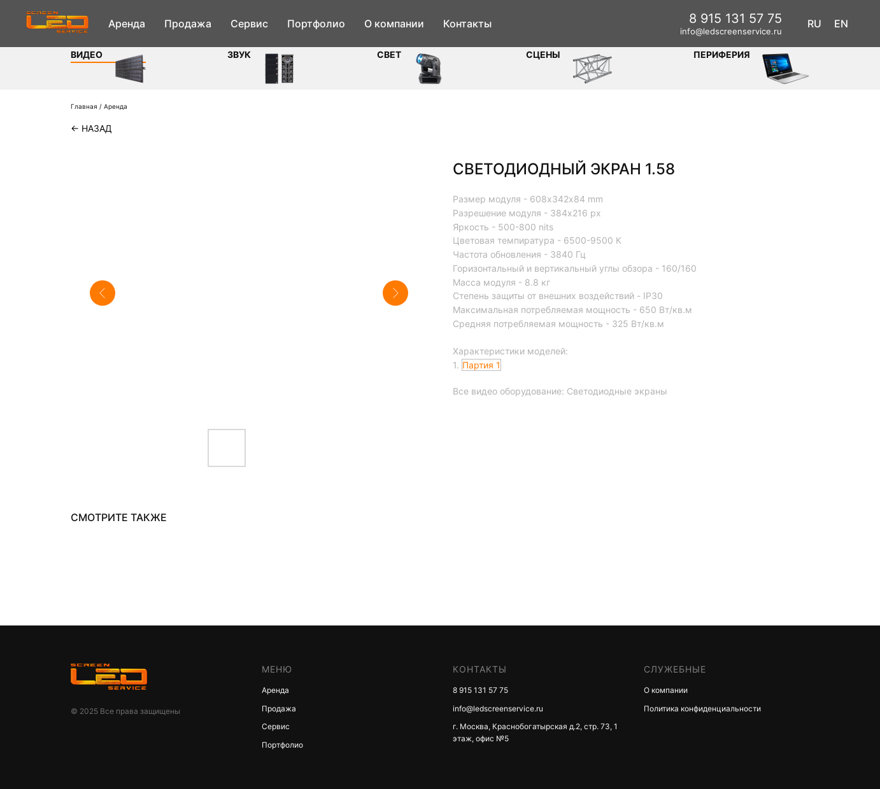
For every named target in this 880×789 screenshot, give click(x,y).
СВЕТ (389, 54)
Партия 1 (481, 365)
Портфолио (316, 23)
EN (841, 23)
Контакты (467, 23)
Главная (84, 106)
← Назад (91, 128)
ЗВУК (239, 54)
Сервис (249, 23)
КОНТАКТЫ (480, 669)
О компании (394, 23)
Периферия (721, 54)
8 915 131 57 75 (735, 18)
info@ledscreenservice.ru (731, 31)
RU (814, 23)
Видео (87, 54)
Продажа (187, 23)
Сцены (543, 54)
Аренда (126, 23)
